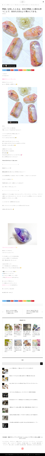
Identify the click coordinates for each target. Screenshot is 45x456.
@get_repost (14, 160)
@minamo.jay (8, 160)
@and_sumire (4, 171)
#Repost (3, 160)
